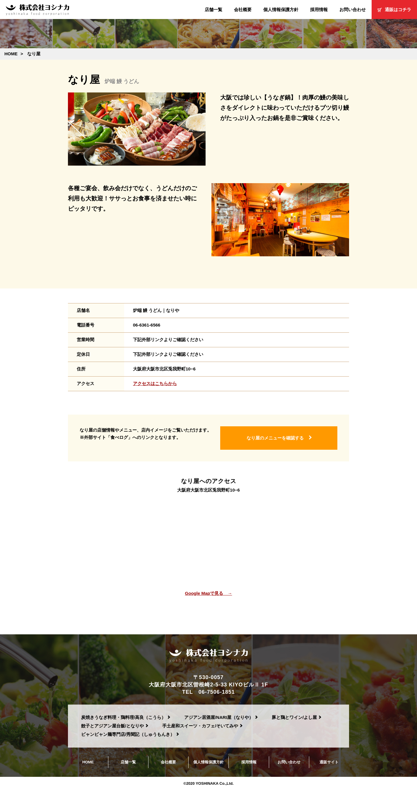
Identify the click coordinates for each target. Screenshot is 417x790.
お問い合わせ (352, 9)
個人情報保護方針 (280, 9)
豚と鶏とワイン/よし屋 (294, 717)
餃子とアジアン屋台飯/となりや (112, 725)
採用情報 (319, 9)
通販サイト (329, 762)
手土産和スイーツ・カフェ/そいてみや (200, 725)
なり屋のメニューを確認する (275, 437)
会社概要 (243, 9)
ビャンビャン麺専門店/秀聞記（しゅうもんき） (128, 734)
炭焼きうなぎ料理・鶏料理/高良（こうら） (123, 717)
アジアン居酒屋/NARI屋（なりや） (218, 717)
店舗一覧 (213, 9)
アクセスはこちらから (155, 383)
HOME (88, 762)
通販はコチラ (394, 9)
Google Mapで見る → (208, 593)
